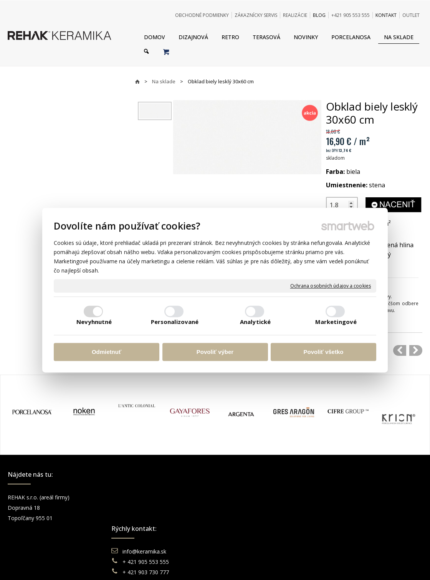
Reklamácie (243, 518)
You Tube (345, 518)
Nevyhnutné (94, 322)
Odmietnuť (106, 352)
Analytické (255, 322)
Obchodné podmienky (255, 497)
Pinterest (344, 528)
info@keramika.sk (145, 497)
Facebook (345, 497)
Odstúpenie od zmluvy (258, 539)
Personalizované (175, 322)
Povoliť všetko (324, 352)
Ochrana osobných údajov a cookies (330, 286)
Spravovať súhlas (331, 565)
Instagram (346, 507)
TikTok (340, 538)
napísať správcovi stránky (192, 565)
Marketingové (336, 322)
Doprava (239, 507)
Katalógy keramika (251, 528)
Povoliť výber (215, 352)
